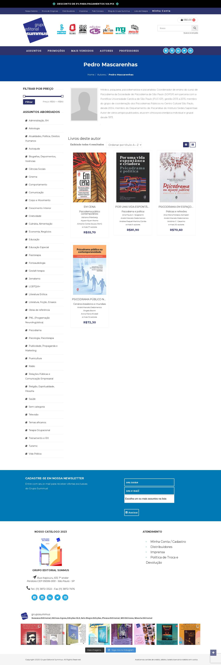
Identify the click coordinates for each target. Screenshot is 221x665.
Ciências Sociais (37, 169)
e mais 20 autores (176, 224)
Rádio (32, 366)
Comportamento (38, 184)
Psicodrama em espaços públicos (183, 206)
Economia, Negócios (40, 231)
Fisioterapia (35, 255)
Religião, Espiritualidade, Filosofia (39, 388)
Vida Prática (35, 453)
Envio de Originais (50, 11)
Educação (34, 239)
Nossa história (31, 11)
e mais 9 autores (133, 224)
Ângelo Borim (89, 310)
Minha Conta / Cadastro (168, 541)
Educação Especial (39, 247)
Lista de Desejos (141, 11)
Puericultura (35, 358)
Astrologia (34, 128)
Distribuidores (68, 11)
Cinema (33, 176)
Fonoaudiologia (37, 263)
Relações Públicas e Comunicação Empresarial (39, 376)
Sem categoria (37, 406)
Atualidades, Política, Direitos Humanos (42, 138)
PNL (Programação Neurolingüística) (37, 320)
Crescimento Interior (40, 208)
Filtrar (29, 101)
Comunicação (36, 192)
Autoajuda (34, 148)
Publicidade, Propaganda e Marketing (41, 348)
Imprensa (83, 11)
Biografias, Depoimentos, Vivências (40, 159)
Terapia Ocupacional (39, 430)
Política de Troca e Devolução (162, 559)
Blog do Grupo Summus (119, 11)
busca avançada (191, 33)
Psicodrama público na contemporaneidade (104, 299)
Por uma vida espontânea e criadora (142, 206)
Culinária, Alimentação (40, 223)
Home (90, 74)
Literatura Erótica (38, 294)
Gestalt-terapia (37, 270)
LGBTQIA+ (34, 286)
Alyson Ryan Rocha (89, 220)
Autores (101, 74)
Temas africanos (37, 422)
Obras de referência (39, 310)
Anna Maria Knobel (89, 314)
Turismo (33, 446)
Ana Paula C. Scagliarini (133, 215)
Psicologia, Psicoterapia (41, 338)
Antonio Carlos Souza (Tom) (89, 224)
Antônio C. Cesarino (176, 221)
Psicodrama (35, 330)
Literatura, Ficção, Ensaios (42, 302)
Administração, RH (39, 120)
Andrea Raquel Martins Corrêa (133, 221)
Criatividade (35, 216)
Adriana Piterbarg (89, 217)
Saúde (32, 399)
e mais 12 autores (89, 317)
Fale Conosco (98, 11)
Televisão (34, 414)
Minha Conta (161, 11)
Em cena (89, 206)
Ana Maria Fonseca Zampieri (176, 215)
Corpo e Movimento (39, 200)
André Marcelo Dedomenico (133, 218)
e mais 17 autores (89, 227)
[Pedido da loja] (124, 145)
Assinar (131, 512)
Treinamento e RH (39, 438)
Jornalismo (34, 278)
